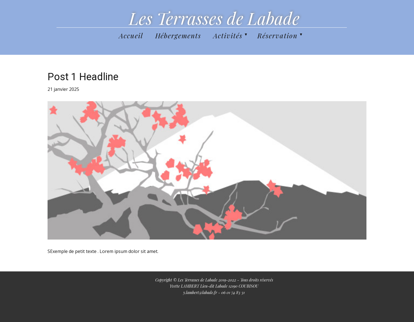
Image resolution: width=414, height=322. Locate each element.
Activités (228, 35)
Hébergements (178, 35)
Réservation (277, 35)
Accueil (131, 35)
